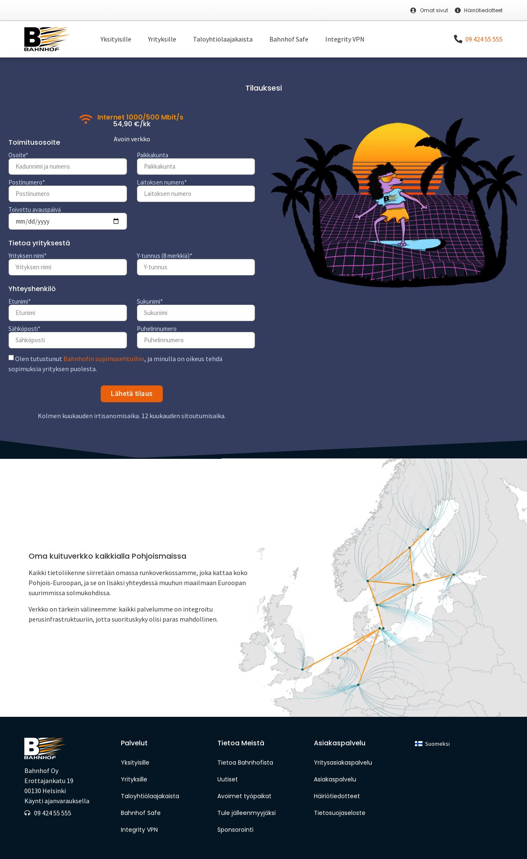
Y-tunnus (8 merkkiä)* (164, 255)
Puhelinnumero (157, 328)
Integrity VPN (345, 39)
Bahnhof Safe (288, 39)
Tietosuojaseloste (339, 813)
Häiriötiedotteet (337, 796)
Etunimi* (19, 301)
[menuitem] (432, 744)
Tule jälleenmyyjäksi (246, 813)
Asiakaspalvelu (335, 779)
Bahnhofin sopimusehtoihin (103, 358)
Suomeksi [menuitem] (437, 743)
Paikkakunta (152, 155)
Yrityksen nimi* (27, 255)
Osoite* (18, 155)
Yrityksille (162, 39)
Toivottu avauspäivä (34, 209)
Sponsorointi (236, 829)
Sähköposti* (24, 328)
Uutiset (227, 779)
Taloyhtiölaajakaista (223, 39)
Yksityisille (116, 39)
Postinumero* (26, 182)
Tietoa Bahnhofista (245, 762)
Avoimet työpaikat (244, 796)
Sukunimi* (150, 301)
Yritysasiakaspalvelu (343, 762)
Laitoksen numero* (162, 182)
